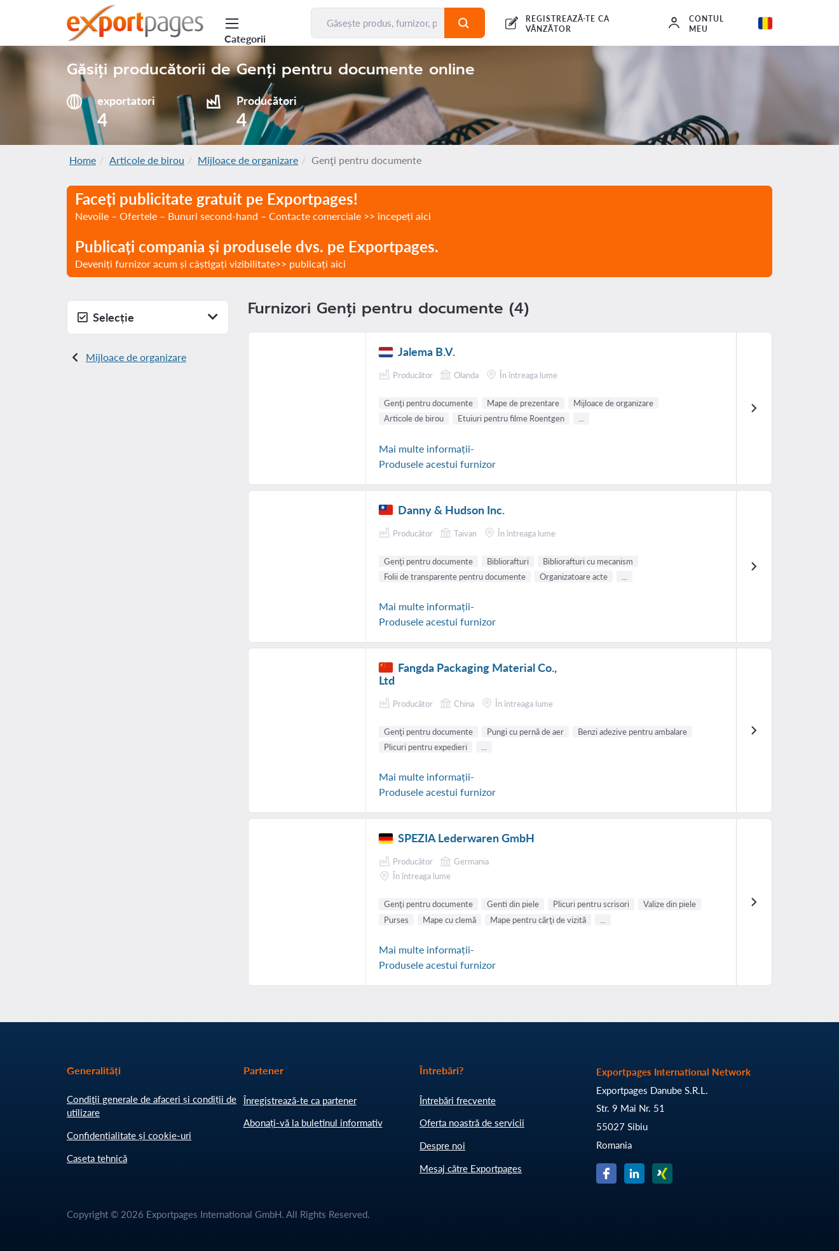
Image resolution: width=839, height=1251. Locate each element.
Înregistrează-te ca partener (300, 1100)
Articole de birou (146, 160)
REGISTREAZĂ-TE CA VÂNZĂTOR (568, 24)
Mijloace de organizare (248, 160)
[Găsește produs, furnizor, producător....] (378, 23)
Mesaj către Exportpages (471, 1168)
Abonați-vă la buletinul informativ (313, 1122)
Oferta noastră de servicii (472, 1122)
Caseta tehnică (97, 1158)
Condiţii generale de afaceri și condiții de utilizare (151, 1106)
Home (82, 160)
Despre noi (442, 1145)
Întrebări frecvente (458, 1100)
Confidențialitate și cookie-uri (129, 1135)
